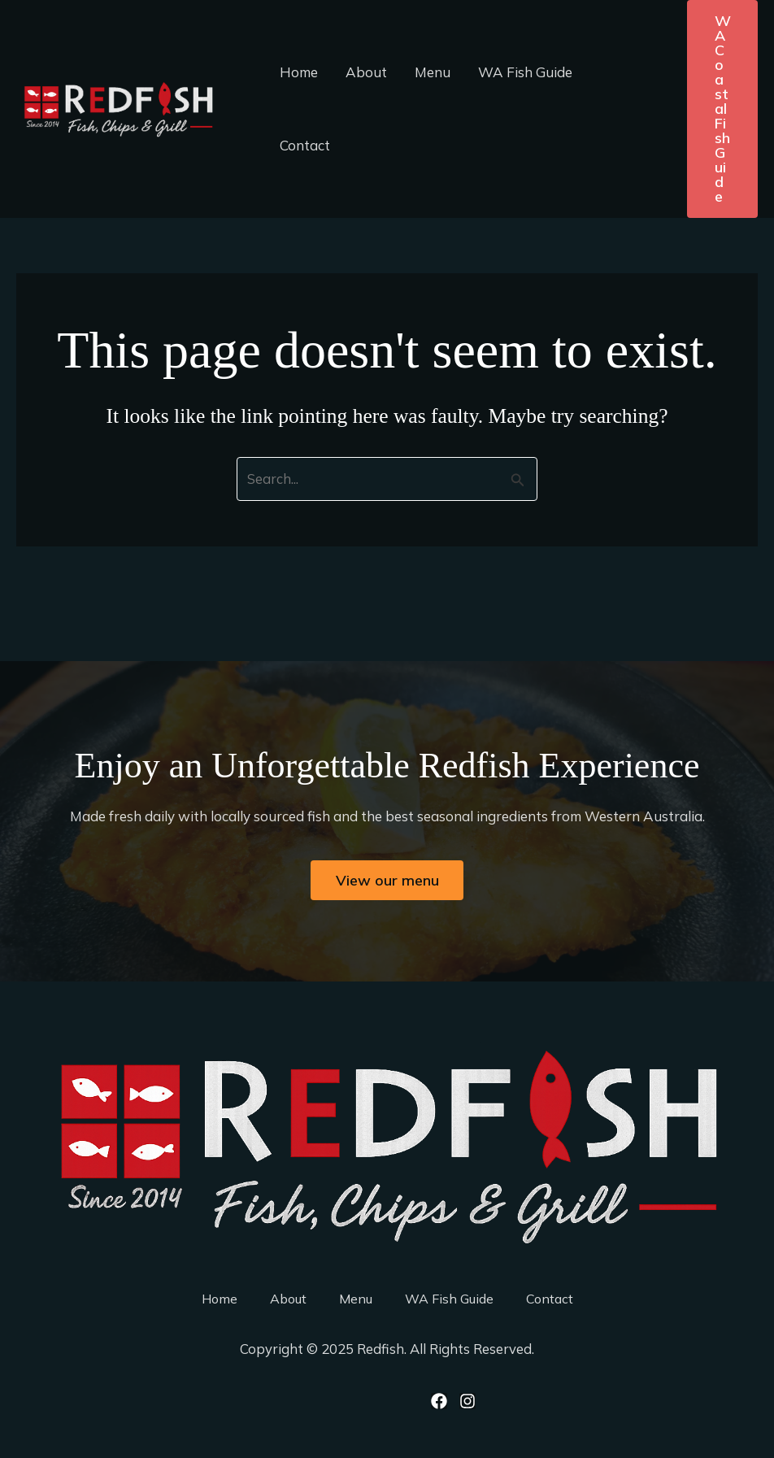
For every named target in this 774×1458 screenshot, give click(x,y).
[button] (722, 109)
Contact (305, 145)
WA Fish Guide (525, 72)
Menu (432, 72)
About (366, 72)
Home (299, 72)
